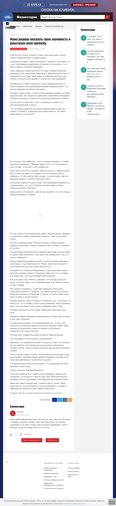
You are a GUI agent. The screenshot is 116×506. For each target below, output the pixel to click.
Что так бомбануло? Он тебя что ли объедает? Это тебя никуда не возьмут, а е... (96, 56)
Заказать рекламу (73, 471)
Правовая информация (51, 473)
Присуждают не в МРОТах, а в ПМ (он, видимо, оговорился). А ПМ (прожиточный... (96, 108)
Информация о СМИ (50, 476)
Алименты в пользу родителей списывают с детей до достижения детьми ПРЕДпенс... (96, 91)
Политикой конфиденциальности (74, 504)
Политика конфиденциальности (54, 480)
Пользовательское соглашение (53, 488)
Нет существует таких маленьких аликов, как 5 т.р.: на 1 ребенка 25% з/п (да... (96, 74)
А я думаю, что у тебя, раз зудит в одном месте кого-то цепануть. (96, 40)
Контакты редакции (74, 468)
